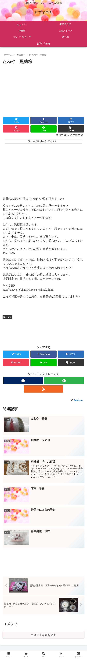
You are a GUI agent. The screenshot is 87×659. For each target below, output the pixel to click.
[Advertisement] (43, 89)
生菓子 (7, 317)
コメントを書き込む (43, 635)
